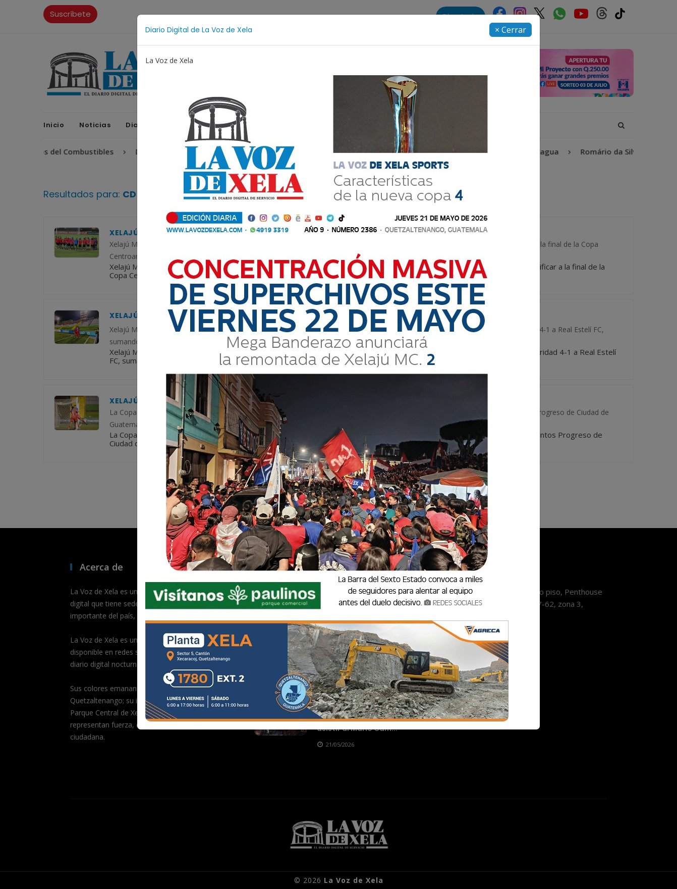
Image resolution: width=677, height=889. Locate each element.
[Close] (510, 30)
